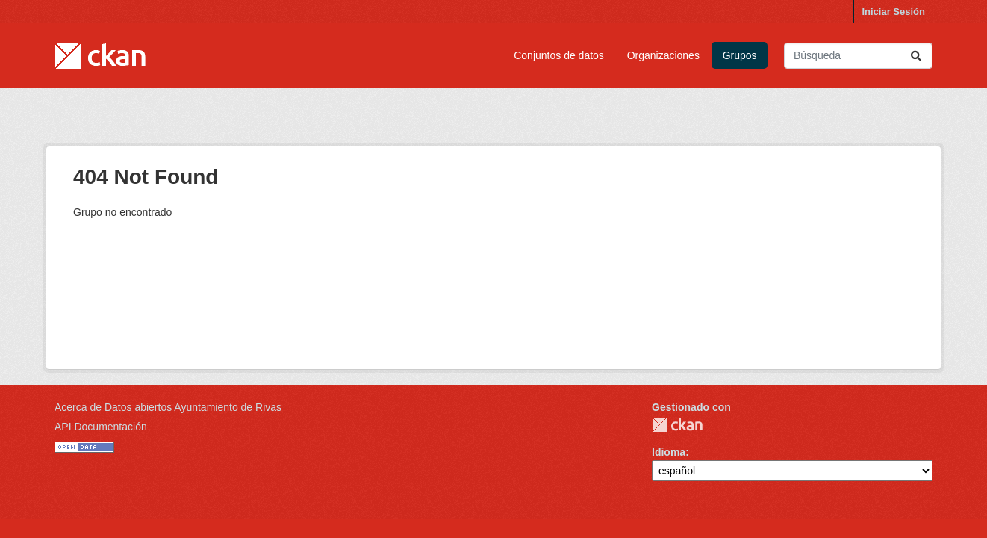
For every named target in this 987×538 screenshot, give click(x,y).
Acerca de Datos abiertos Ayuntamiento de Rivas (168, 407)
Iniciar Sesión (893, 11)
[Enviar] (916, 56)
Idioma (668, 452)
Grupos (740, 55)
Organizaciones (663, 55)
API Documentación (101, 427)
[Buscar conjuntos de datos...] (858, 56)
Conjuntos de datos (559, 55)
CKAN (677, 425)
